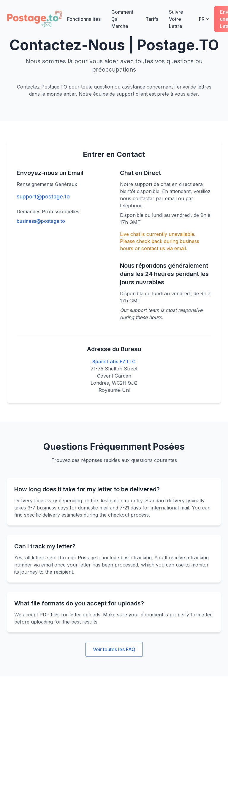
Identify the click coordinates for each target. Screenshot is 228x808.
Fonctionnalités (83, 19)
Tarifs (152, 19)
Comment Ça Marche (123, 19)
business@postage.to (41, 221)
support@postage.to (43, 196)
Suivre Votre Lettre (179, 19)
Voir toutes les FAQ (114, 649)
